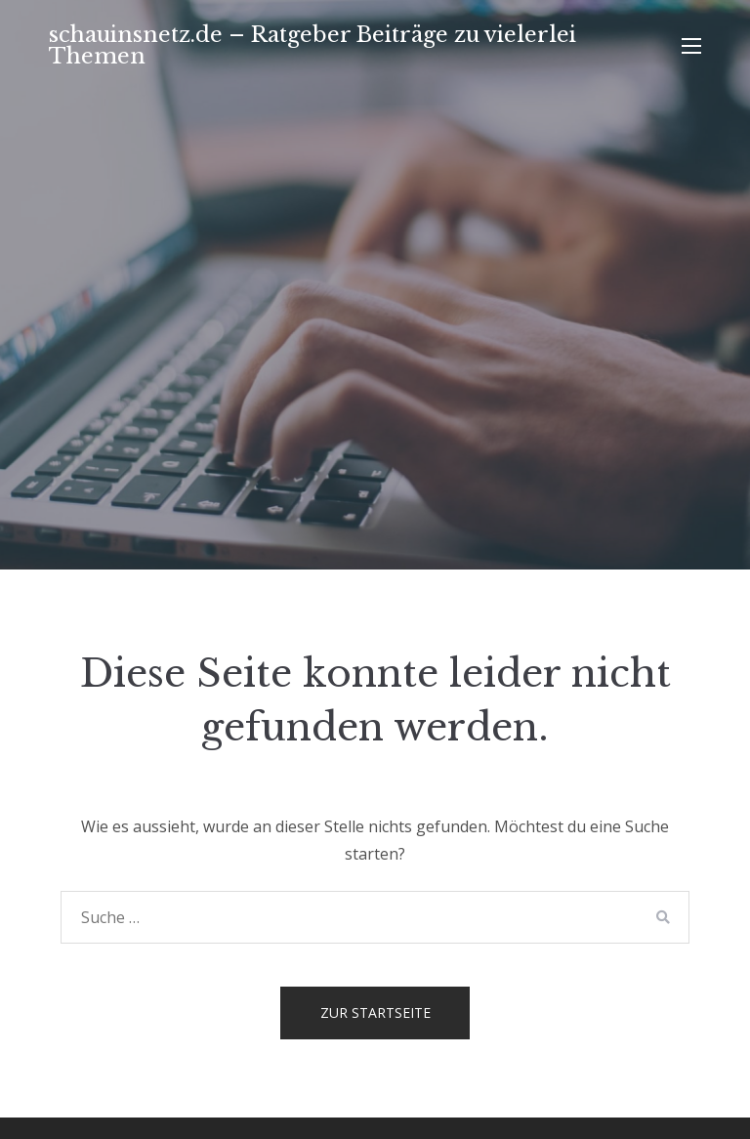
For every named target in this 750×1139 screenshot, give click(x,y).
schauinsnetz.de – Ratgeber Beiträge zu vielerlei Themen (312, 45)
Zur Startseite (375, 1012)
